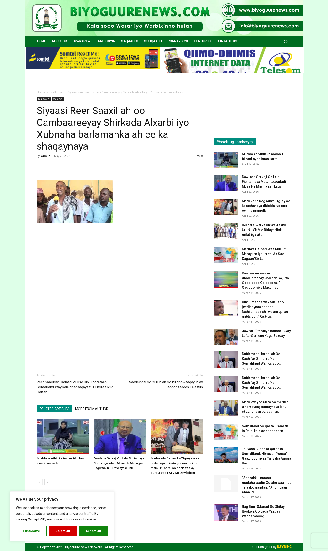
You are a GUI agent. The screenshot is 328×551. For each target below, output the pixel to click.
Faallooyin (56, 92)
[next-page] (47, 482)
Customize (31, 531)
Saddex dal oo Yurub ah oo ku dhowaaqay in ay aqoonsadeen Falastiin (166, 384)
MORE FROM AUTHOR (91, 409)
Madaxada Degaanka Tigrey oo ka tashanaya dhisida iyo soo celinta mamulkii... (266, 205)
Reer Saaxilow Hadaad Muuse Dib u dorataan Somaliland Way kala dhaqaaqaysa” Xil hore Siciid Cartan (75, 387)
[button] (286, 41)
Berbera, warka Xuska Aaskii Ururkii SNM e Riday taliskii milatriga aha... (264, 230)
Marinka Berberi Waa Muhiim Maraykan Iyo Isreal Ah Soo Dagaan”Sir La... (264, 254)
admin (45, 156)
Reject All (63, 531)
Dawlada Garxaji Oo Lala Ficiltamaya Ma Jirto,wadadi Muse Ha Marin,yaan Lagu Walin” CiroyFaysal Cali (119, 463)
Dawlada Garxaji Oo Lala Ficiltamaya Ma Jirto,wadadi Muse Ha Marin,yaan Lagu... (264, 181)
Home (41, 92)
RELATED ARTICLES (54, 409)
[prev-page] (40, 482)
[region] (62, 516)
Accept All (93, 531)
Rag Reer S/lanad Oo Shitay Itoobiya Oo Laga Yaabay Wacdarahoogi (263, 511)
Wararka (57, 99)
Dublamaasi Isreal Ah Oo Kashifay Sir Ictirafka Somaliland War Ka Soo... (262, 358)
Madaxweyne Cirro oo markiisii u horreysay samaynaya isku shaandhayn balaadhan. (266, 406)
